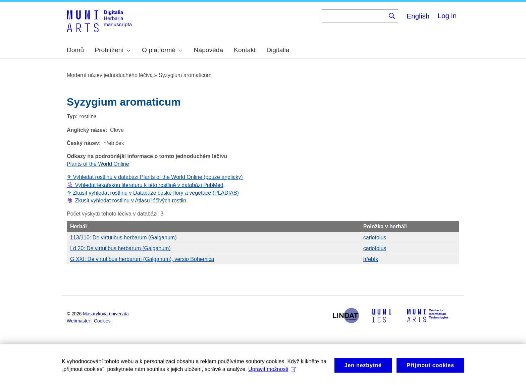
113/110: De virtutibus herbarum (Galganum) (123, 237)
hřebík (370, 259)
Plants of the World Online (98, 164)
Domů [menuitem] (75, 50)
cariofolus (374, 237)
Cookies (102, 320)
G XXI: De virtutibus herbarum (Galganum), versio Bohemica (142, 259)
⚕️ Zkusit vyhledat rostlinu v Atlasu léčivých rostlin (126, 200)
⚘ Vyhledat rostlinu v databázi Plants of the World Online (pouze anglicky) (155, 177)
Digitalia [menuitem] (277, 50)
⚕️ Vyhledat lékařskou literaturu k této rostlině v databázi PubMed (145, 185)
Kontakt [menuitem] (245, 50)
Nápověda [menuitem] (208, 50)
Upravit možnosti (272, 375)
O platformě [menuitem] (162, 50)
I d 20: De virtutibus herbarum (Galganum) (120, 248)
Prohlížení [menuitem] (112, 50)
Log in (447, 16)
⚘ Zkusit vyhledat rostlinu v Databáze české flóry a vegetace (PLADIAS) (153, 193)
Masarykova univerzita (105, 313)
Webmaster (78, 320)
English (418, 16)
